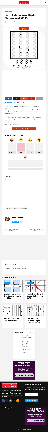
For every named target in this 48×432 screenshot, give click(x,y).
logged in (14, 268)
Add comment (24, 21)
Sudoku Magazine (9, 21)
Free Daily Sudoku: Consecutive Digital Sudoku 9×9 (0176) (33, 321)
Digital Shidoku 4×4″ (11, 102)
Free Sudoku (8, 11)
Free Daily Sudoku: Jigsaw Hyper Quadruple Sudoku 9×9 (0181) (12, 296)
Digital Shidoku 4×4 (18, 117)
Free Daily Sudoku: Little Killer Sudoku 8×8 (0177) (12, 320)
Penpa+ (18, 124)
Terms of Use (6, 411)
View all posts (15, 221)
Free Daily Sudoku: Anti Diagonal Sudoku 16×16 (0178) (35, 296)
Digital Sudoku (9, 208)
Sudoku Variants (23, 208)
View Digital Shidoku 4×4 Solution (25, 129)
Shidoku (16, 208)
